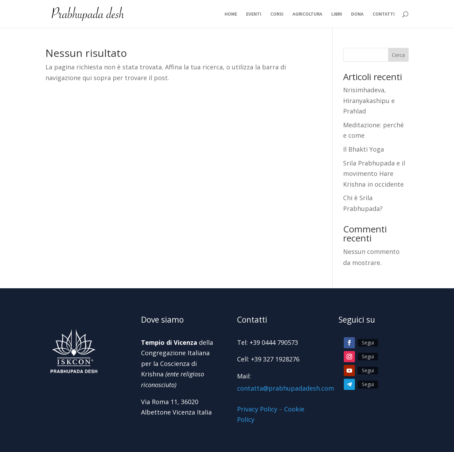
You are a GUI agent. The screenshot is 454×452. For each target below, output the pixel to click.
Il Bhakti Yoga (363, 149)
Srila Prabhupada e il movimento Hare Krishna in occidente (374, 173)
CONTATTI (384, 14)
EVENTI (253, 14)
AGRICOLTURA (307, 14)
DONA (357, 14)
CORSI (276, 14)
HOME (231, 14)
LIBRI (336, 14)
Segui (368, 342)
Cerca (398, 55)
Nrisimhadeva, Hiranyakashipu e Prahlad (369, 100)
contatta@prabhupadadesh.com (285, 388)
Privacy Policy (257, 409)
